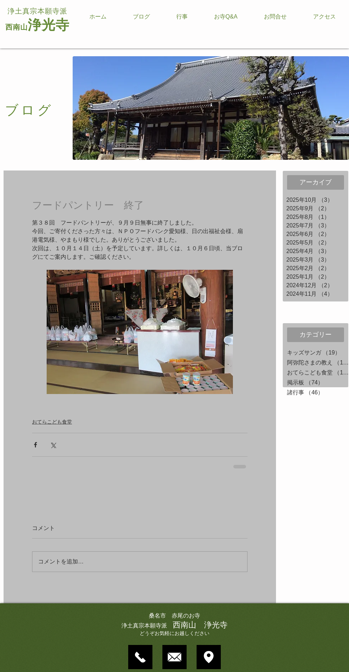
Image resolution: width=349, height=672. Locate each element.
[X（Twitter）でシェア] (53, 444)
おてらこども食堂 (52, 422)
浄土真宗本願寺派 (37, 11)
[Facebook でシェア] (35, 444)
